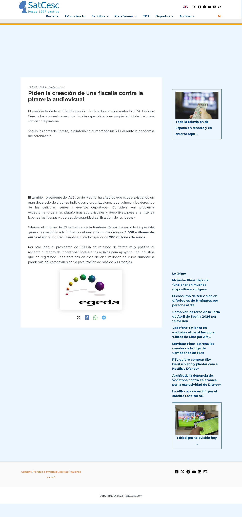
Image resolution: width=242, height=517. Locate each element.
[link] (185, 6)
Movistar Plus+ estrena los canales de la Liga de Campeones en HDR (193, 348)
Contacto (26, 471)
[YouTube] (209, 6)
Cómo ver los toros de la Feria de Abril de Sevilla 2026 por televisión (196, 316)
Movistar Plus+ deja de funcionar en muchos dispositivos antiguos (190, 284)
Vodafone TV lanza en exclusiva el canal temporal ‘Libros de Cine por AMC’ (193, 332)
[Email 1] (219, 6)
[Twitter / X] (194, 6)
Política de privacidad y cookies (50, 471)
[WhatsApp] (95, 317)
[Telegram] (204, 6)
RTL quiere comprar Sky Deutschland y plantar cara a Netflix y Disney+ (195, 364)
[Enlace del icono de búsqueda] (219, 16)
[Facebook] (199, 6)
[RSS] (214, 6)
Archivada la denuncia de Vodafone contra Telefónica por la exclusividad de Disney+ (196, 380)
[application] (107, 16)
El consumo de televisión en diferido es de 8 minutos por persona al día (195, 300)
